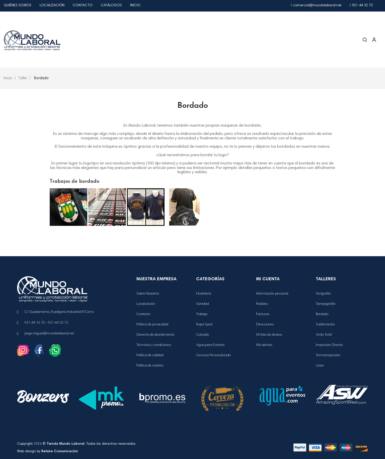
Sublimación (325, 324)
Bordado (322, 314)
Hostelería (203, 294)
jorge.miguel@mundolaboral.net (49, 333)
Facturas (262, 314)
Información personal (272, 294)
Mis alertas (264, 345)
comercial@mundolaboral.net (316, 5)
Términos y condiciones (153, 345)
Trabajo (201, 314)
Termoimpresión (328, 355)
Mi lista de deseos (269, 335)
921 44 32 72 (361, 5)
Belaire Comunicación (59, 451)
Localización (52, 5)
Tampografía (325, 304)
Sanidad (202, 304)
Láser (320, 366)
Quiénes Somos (17, 5)
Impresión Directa (329, 345)
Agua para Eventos (210, 345)
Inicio (135, 5)
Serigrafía (323, 294)
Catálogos (111, 5)
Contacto (83, 5)
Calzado (202, 335)
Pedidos (262, 304)
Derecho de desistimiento (155, 335)
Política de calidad (150, 355)
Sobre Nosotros (147, 294)
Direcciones (265, 324)
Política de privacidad (152, 324)
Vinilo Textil (324, 335)
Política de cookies (149, 366)
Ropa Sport (204, 324)
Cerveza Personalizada (213, 355)
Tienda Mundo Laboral (65, 444)
